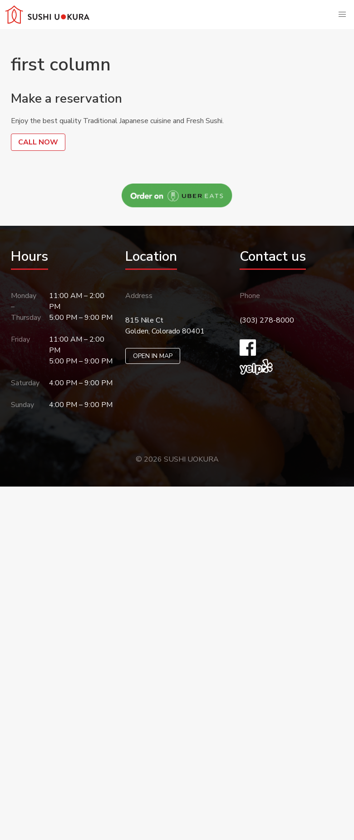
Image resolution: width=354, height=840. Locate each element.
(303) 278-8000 (267, 320)
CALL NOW (38, 142)
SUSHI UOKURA (191, 459)
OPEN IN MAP (152, 356)
